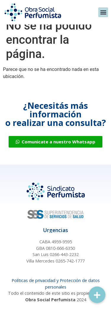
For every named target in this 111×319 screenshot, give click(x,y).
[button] (103, 12)
